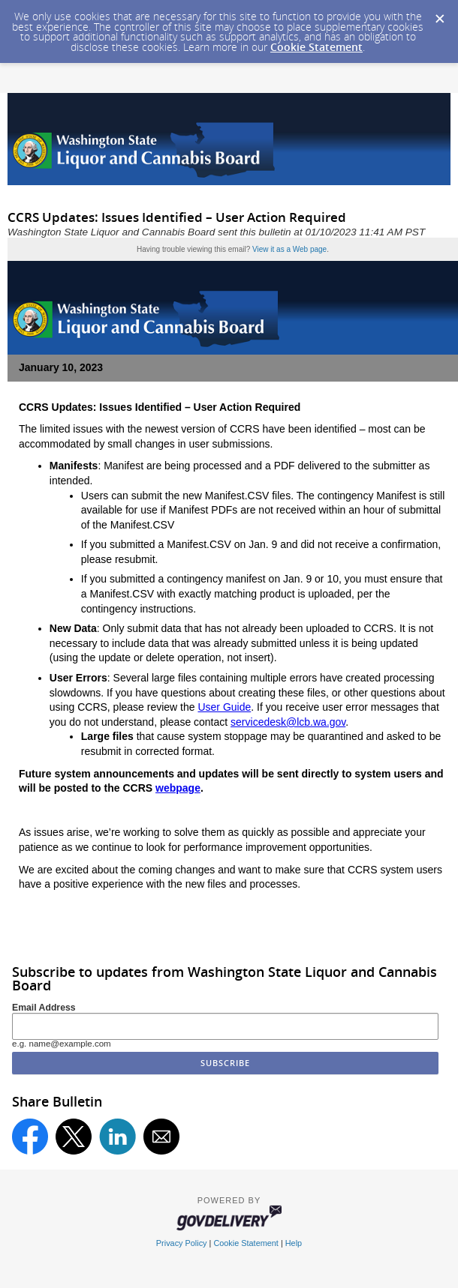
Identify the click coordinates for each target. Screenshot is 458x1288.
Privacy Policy (181, 1243)
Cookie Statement (316, 47)
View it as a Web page (289, 249)
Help (293, 1243)
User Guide (224, 707)
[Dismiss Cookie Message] (439, 14)
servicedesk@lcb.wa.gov (288, 722)
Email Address (44, 1007)
